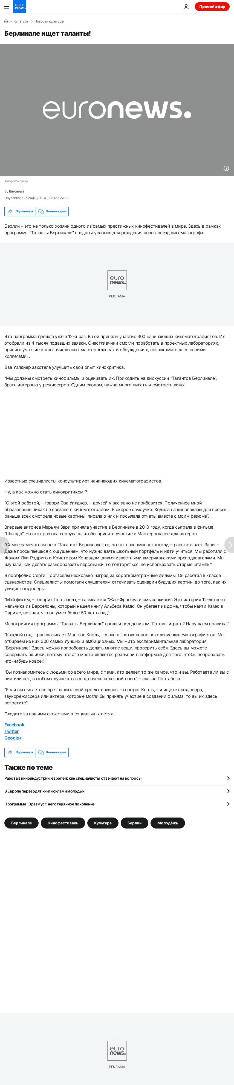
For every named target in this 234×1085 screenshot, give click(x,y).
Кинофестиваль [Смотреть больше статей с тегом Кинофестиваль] (63, 823)
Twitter (11, 731)
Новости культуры (49, 21)
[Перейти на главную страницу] (19, 6)
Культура (21, 21)
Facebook (14, 724)
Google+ (13, 738)
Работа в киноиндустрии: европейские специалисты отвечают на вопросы (72, 778)
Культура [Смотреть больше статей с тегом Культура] (103, 823)
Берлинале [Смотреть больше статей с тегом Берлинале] (21, 823)
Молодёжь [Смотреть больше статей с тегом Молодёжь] (167, 823)
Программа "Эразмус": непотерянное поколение (49, 804)
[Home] (6, 21)
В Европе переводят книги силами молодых (44, 791)
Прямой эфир (212, 6)
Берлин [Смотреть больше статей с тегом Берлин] (134, 823)
